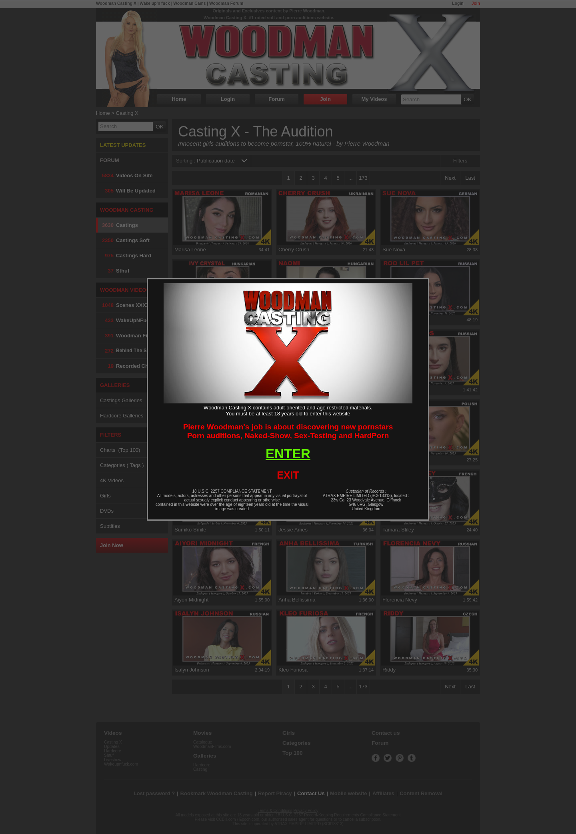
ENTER (288, 453)
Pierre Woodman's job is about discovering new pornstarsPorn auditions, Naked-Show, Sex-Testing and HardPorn (288, 431)
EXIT (288, 475)
